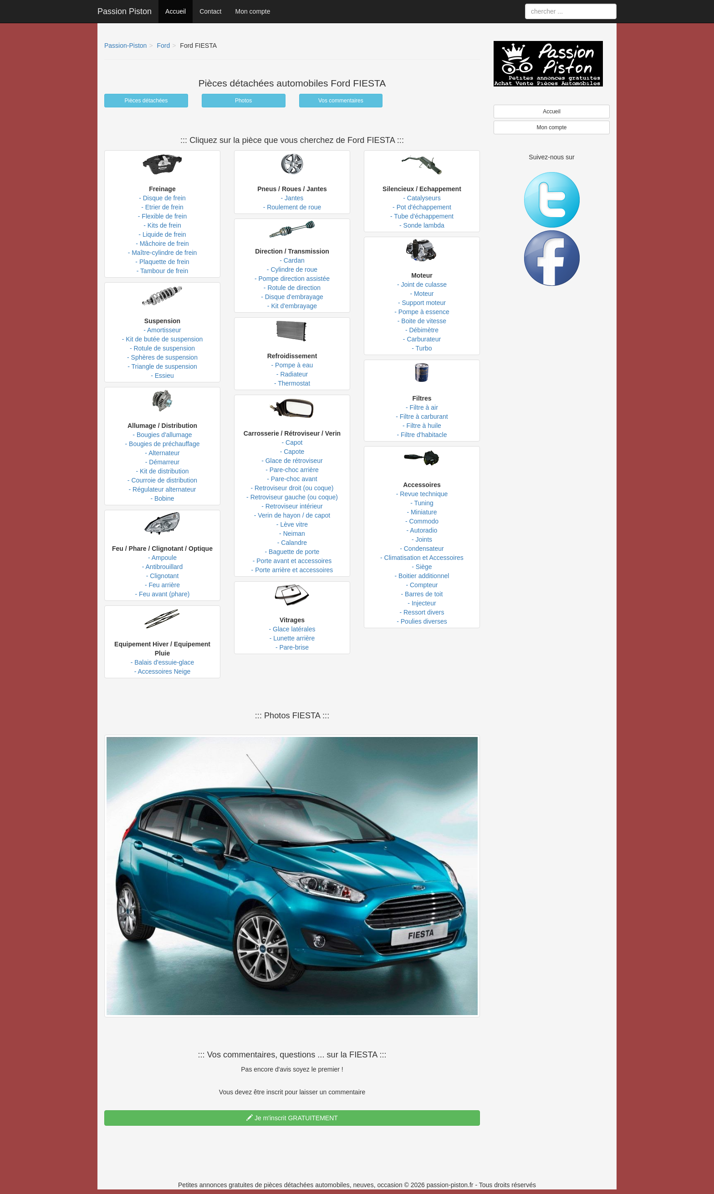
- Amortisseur (162, 330)
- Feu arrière (162, 585)
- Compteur (422, 585)
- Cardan (292, 260)
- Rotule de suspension (162, 348)
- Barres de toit (422, 594)
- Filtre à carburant (422, 416)
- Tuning (422, 503)
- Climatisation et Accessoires (422, 557)
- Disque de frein (162, 198)
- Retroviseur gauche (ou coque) (292, 497)
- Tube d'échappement (422, 216)
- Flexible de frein (162, 216)
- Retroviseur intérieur (292, 506)
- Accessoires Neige (162, 671)
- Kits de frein (162, 225)
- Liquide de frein (162, 234)
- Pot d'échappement (422, 207)
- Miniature (422, 512)
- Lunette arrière (292, 638)
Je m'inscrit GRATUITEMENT (292, 1118)
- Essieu (162, 375)
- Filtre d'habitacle (422, 434)
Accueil (175, 11)
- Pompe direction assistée (292, 278)
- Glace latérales (292, 629)
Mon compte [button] (551, 127)
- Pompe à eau (292, 365)
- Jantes (292, 198)
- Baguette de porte (292, 551)
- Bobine (162, 498)
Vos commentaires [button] (340, 100)
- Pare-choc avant (292, 479)
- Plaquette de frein (162, 261)
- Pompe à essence (421, 311)
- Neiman (292, 533)
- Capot (292, 442)
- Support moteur (422, 302)
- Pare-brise (292, 647)
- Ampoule (162, 557)
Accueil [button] (552, 111)
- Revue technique (422, 494)
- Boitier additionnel (422, 575)
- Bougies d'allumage (162, 434)
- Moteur (422, 293)
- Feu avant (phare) (162, 594)
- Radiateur (292, 374)
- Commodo (422, 521)
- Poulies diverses (422, 621)
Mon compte (252, 11)
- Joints (422, 539)
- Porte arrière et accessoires (292, 570)
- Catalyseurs (421, 198)
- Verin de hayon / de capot (292, 515)
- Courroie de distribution (162, 480)
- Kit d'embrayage (292, 306)
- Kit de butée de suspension (162, 339)
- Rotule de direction (292, 287)
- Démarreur (162, 462)
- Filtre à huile (422, 425)
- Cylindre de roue (292, 269)
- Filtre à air (422, 407)
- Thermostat (292, 383)
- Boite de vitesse (422, 321)
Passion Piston (124, 11)
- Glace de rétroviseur (292, 460)
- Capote (292, 451)
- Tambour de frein (162, 270)
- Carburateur (422, 339)
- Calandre (292, 542)
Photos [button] (243, 100)
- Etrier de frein (162, 207)
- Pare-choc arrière (292, 469)
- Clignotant (162, 575)
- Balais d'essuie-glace (162, 662)
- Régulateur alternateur (162, 489)
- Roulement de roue (292, 207)
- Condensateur (422, 548)
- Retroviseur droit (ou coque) (291, 488)
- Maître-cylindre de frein (162, 252)
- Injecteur (422, 603)
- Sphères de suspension (162, 357)
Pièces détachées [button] (146, 100)
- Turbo (422, 348)
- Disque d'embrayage (292, 296)
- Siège (422, 566)
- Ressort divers (421, 612)
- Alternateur (162, 453)
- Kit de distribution (162, 471)
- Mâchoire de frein (162, 243)
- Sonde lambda (421, 225)
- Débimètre (422, 330)
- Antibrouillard (162, 566)
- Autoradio (422, 530)
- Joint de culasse (422, 284)
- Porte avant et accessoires (292, 560)
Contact (210, 11)
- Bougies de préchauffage (162, 443)
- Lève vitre (292, 524)
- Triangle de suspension (162, 366)
